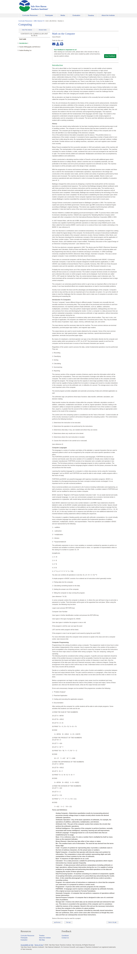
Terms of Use (38, 945)
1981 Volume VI (39, 21)
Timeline (91, 15)
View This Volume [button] (27, 30)
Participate (49, 15)
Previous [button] (57, 922)
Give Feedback (110, 56)
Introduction (23, 43)
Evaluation (76, 15)
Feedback (66, 931)
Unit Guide (22, 39)
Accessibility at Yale (27, 945)
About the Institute (108, 15)
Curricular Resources (30, 15)
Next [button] (68, 922)
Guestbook (65, 935)
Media (63, 15)
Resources (26, 931)
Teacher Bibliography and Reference (29, 47)
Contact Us (65, 938)
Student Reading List (25, 50)
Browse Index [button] (43, 30)
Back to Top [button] (112, 922)
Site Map (42, 940)
